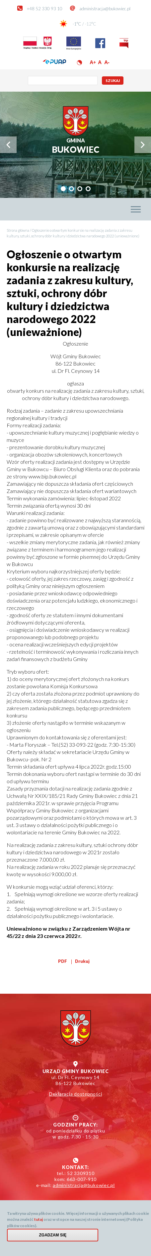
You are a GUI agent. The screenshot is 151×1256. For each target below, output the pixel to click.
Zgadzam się (53, 1239)
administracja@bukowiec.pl (104, 8)
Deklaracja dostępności (75, 1094)
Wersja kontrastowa (79, 62)
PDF (62, 961)
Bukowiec (75, 146)
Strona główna (18, 230)
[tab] (63, 188)
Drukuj (82, 961)
